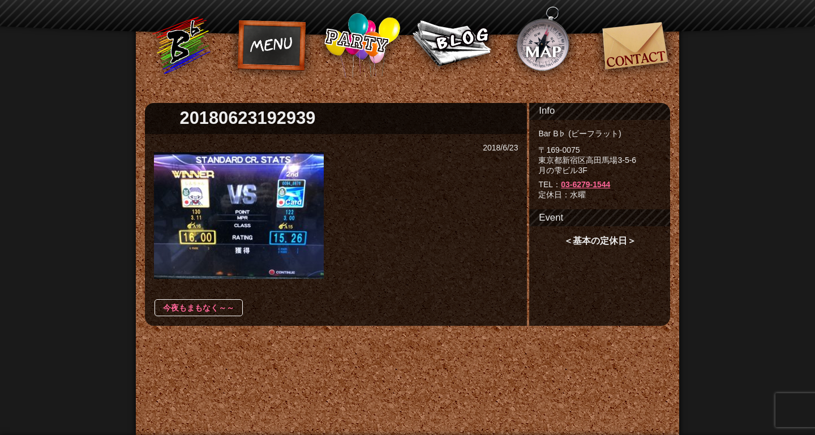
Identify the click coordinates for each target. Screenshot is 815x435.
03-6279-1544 (585, 184)
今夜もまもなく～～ (198, 307)
